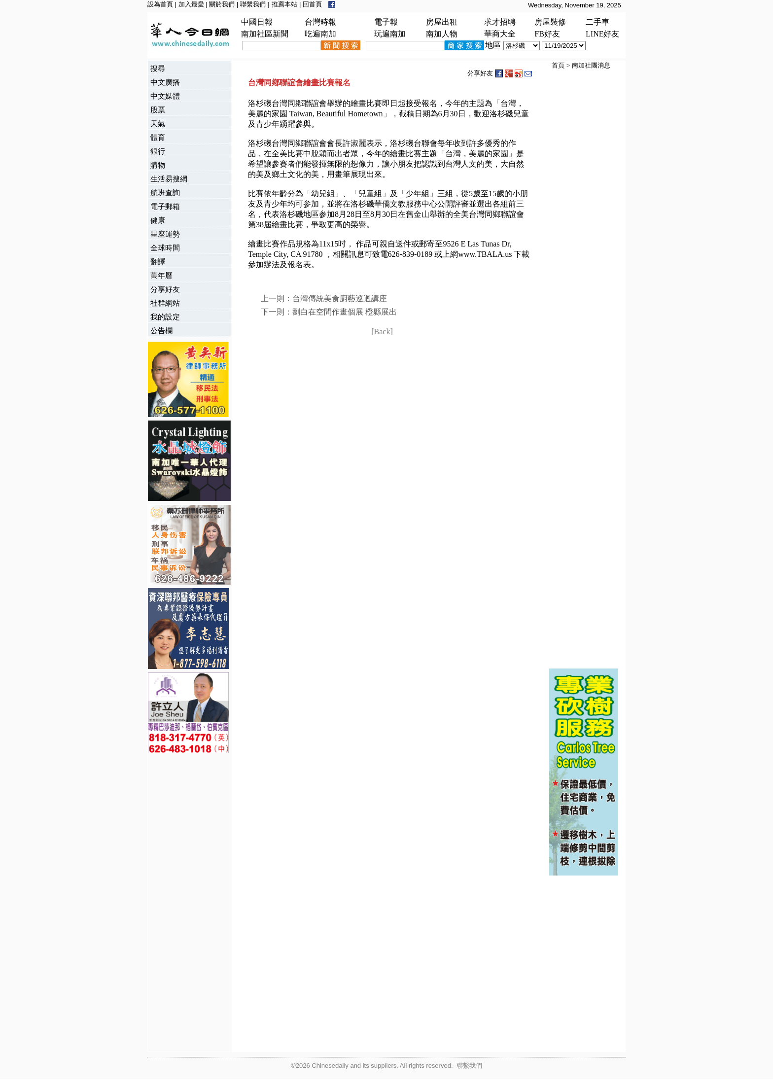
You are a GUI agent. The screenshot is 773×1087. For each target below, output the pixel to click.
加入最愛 (191, 4)
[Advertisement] (187, 904)
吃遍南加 (320, 34)
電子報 (386, 22)
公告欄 (161, 330)
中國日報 (257, 22)
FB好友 (547, 34)
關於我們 (222, 4)
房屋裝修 (550, 22)
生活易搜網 (168, 179)
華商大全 (500, 34)
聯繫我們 (253, 4)
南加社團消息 (591, 65)
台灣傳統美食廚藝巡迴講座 (339, 298)
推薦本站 (284, 4)
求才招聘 (500, 22)
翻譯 (157, 261)
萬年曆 (161, 275)
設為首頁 (160, 4)
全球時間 (165, 248)
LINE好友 (602, 34)
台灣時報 (320, 22)
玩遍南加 (390, 34)
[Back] (382, 331)
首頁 (558, 65)
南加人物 (441, 34)
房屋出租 (441, 22)
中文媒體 (165, 96)
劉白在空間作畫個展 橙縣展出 (344, 312)
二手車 (597, 22)
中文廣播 (165, 82)
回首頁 (312, 4)
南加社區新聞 (264, 34)
